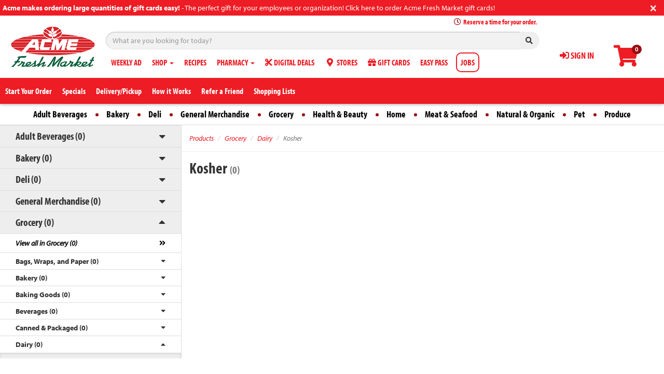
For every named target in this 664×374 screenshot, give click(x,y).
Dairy (264, 138)
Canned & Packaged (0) (52, 327)
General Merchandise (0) (58, 200)
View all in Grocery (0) (46, 243)
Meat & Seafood (451, 114)
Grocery (281, 114)
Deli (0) (28, 178)
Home (396, 114)
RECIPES (195, 62)
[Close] (653, 7)
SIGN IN (577, 55)
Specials (74, 91)
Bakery (117, 114)
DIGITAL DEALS (289, 62)
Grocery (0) (35, 222)
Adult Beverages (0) (50, 135)
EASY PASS (434, 62)
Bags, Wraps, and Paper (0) (57, 261)
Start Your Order (28, 91)
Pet (579, 114)
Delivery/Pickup (119, 91)
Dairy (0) (29, 344)
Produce (617, 114)
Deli (154, 114)
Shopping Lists (274, 91)
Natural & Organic (525, 114)
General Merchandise (215, 114)
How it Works (171, 91)
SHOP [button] (163, 62)
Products (201, 138)
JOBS (468, 62)
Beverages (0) (37, 311)
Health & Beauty (340, 114)
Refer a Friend (222, 91)
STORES (341, 62)
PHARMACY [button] (236, 62)
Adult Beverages (60, 114)
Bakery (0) (34, 157)
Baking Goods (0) (43, 294)
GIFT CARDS (389, 62)
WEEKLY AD (126, 62)
